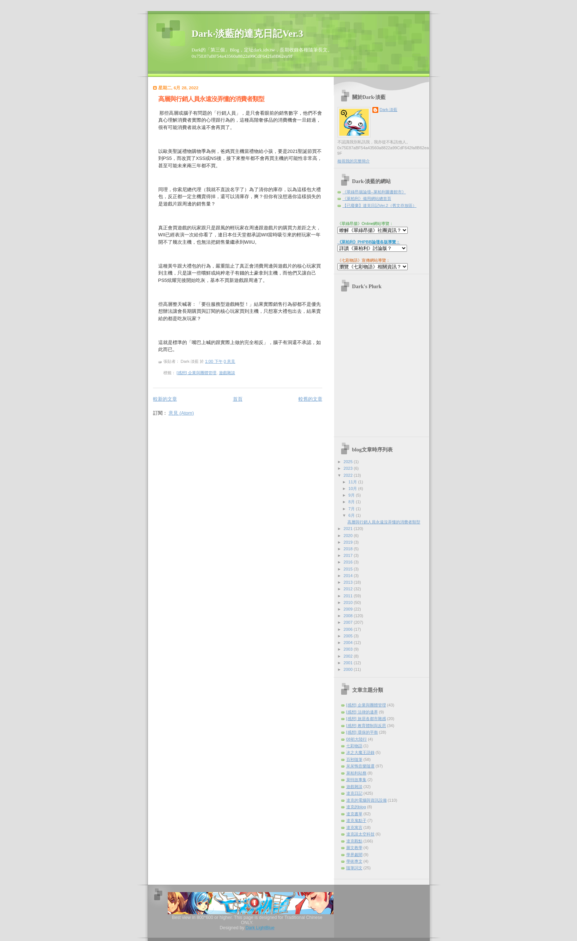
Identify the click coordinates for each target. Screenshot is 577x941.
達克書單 (354, 814)
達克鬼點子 (356, 820)
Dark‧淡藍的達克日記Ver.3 (247, 33)
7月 (352, 509)
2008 (349, 615)
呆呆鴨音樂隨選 (360, 766)
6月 (352, 515)
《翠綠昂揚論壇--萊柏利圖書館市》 (374, 192)
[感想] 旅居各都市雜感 (366, 718)
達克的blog (356, 807)
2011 (349, 596)
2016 (349, 562)
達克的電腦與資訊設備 (366, 800)
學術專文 (354, 861)
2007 (349, 622)
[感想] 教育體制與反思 (366, 725)
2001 (349, 663)
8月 (352, 502)
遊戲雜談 (227, 373)
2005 (349, 636)
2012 (349, 589)
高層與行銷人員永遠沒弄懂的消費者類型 (211, 99)
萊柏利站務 (356, 773)
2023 (349, 468)
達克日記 (354, 793)
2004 (349, 642)
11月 (353, 482)
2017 (349, 555)
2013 (349, 582)
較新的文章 (165, 399)
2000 (349, 669)
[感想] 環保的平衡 (362, 732)
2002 (349, 656)
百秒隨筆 (354, 759)
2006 (349, 629)
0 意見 (230, 361)
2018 (349, 549)
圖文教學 (354, 847)
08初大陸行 (356, 739)
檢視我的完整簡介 (353, 161)
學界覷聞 (354, 854)
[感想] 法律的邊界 (362, 712)
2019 (349, 542)
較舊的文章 (310, 399)
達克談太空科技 (360, 834)
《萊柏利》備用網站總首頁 (367, 198)
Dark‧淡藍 (388, 109)
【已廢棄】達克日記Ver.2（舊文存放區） (380, 205)
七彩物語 (354, 746)
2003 (349, 649)
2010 (349, 602)
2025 (349, 461)
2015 (349, 569)
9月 (352, 495)
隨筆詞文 (354, 868)
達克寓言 (354, 827)
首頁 (238, 399)
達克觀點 (354, 841)
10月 (353, 488)
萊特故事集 (356, 779)
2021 (349, 528)
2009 (349, 609)
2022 (349, 475)
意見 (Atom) (181, 413)
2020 (349, 535)
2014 (349, 575)
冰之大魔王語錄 (360, 752)
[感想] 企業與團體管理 (197, 373)
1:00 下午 (213, 361)
